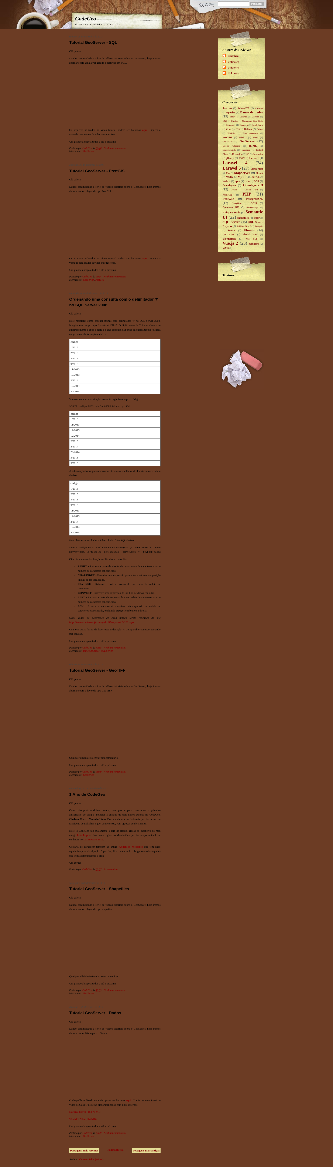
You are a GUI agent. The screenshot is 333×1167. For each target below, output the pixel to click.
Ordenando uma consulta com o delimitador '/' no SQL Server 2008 (113, 302)
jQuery (230, 158)
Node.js (226, 181)
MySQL (242, 177)
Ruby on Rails (231, 212)
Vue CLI (251, 239)
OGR (257, 181)
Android (259, 108)
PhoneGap (228, 195)
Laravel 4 (235, 162)
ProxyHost (236, 203)
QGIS (254, 203)
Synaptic (259, 226)
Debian (248, 129)
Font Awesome (250, 133)
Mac (228, 173)
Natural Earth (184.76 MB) (85, 1111)
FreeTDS (227, 137)
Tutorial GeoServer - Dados (95, 1013)
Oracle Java (251, 190)
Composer (231, 125)
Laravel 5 (232, 168)
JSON (242, 158)
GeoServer (88, 151)
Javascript (258, 154)
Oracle (234, 190)
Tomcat (232, 230)
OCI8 (247, 181)
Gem (255, 137)
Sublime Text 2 (244, 226)
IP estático (237, 154)
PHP (247, 193)
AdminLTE (243, 108)
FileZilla (231, 133)
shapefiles (243, 217)
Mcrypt (259, 173)
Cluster (234, 121)
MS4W (229, 177)
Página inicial (115, 1149)
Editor (260, 129)
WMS (226, 248)
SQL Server (107, 650)
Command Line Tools (252, 121)
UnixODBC (229, 234)
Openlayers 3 (253, 185)
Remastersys (252, 207)
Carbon (255, 117)
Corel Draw (257, 125)
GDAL (242, 137)
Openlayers (229, 185)
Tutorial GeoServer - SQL (93, 42)
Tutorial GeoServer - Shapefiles (99, 889)
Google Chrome (231, 146)
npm (237, 181)
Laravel (253, 158)
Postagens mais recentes (84, 1150)
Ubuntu (249, 230)
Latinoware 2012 (93, 839)
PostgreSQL (254, 198)
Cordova (244, 125)
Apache (230, 112)
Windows (254, 244)
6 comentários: (112, 869)
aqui (145, 129)
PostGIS (99, 279)
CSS (238, 129)
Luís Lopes (83, 835)
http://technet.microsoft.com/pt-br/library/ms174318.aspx (101, 622)
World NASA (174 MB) (83, 1119)
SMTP (257, 218)
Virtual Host (250, 234)
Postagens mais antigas (146, 1150)
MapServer (242, 172)
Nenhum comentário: (115, 148)
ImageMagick (229, 150)
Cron (228, 129)
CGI (225, 121)
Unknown (233, 61)
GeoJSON (227, 141)
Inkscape (246, 150)
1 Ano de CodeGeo (87, 794)
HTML (253, 145)
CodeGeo (85, 19)
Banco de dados (91, 650)
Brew (232, 117)
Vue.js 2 (230, 243)
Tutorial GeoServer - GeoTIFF (97, 670)
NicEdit (256, 177)
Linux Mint (257, 168)
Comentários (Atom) (91, 1159)
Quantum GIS (231, 207)
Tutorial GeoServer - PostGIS (96, 171)
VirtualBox (229, 238)
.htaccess (227, 108)
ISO (247, 154)
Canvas (243, 117)
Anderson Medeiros (131, 846)
